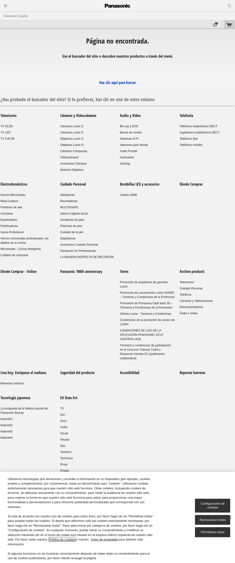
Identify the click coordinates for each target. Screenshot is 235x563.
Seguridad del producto (77, 372)
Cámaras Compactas (73, 151)
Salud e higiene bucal (74, 213)
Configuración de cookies (213, 505)
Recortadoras (68, 201)
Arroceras (6, 213)
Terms (124, 271)
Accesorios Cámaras (73, 163)
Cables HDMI (128, 195)
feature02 (6, 425)
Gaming (125, 163)
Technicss (66, 458)
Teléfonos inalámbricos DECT (198, 126)
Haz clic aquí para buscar (117, 82)
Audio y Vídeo (130, 115)
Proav (64, 464)
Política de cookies (62, 539)
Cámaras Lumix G (71, 132)
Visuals (64, 439)
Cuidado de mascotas (14, 255)
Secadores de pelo (72, 219)
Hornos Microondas (12, 195)
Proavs (64, 470)
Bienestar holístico (12, 383)
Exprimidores (8, 219)
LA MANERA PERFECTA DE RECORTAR (87, 257)
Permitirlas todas (212, 532)
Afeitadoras (67, 195)
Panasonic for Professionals (78, 251)
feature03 (6, 431)
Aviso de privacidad (104, 539)
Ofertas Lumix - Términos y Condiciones (145, 313)
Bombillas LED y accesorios (139, 184)
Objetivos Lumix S (71, 138)
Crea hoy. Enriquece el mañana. (23, 372)
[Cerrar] (229, 517)
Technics (65, 452)
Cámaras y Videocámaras (78, 115)
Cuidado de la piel (71, 232)
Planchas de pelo (71, 226)
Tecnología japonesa (15, 397)
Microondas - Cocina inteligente (20, 249)
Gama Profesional (12, 232)
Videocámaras (69, 157)
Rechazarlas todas (213, 520)
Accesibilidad (129, 372)
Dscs (63, 421)
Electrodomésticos (13, 184)
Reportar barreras (192, 372)
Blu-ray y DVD (129, 126)
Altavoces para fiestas (134, 145)
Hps (62, 445)
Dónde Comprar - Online (18, 271)
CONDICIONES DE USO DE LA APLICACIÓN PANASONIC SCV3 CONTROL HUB (141, 335)
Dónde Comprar (191, 184)
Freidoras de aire (11, 207)
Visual (64, 433)
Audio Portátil (128, 151)
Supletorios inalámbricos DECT (200, 132)
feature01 (6, 419)
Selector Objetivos (71, 169)
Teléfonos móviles (191, 145)
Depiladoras (68, 238)
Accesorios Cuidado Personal (79, 244)
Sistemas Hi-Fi (129, 138)
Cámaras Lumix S (71, 126)
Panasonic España (16, 16)
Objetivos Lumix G (72, 145)
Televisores (8, 115)
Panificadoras (9, 226)
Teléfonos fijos (189, 138)
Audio (64, 427)
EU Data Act (68, 397)
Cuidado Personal (73, 184)
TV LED (5, 132)
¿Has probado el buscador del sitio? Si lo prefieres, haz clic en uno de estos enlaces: (77, 99)
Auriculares (127, 157)
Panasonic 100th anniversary (81, 271)
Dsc (62, 414)
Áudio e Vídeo (189, 313)
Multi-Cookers (9, 201)
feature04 (6, 437)
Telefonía (186, 115)
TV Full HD (7, 138)
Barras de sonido (131, 132)
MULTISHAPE (69, 207)
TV (62, 408)
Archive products (192, 271)
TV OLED (6, 126)
